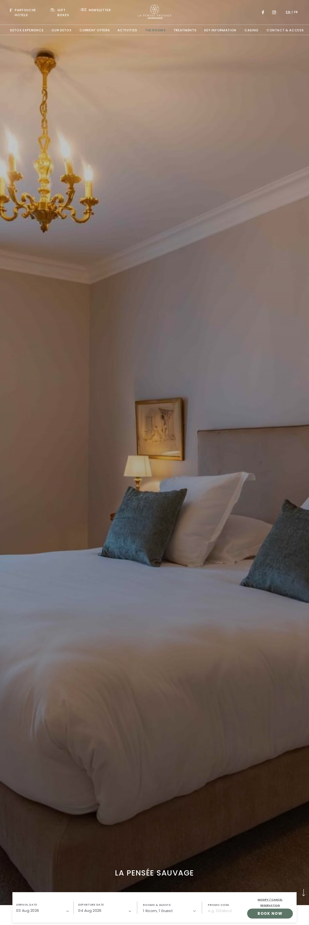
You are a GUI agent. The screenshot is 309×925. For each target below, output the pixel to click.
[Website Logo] (154, 12)
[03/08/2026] (42, 910)
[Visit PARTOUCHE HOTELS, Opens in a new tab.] (26, 12)
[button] (42, 907)
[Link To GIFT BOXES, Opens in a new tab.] (61, 12)
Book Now (270, 913)
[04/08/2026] (104, 910)
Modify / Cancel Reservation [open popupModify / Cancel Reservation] (270, 902)
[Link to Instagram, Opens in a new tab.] (274, 12)
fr (296, 12)
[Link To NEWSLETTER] (95, 10)
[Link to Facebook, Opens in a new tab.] (263, 12)
